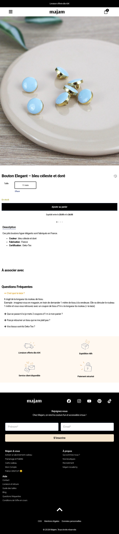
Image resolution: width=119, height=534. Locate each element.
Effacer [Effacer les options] (17, 191)
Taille (6, 184)
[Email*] (87, 427)
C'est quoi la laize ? (16, 293)
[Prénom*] (32, 427)
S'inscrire (59, 438)
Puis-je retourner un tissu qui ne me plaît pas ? (28, 320)
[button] (59, 293)
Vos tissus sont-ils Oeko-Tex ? (21, 326)
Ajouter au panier (59, 206)
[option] (25, 185)
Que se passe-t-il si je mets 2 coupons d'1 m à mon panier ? (35, 314)
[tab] (9, 227)
